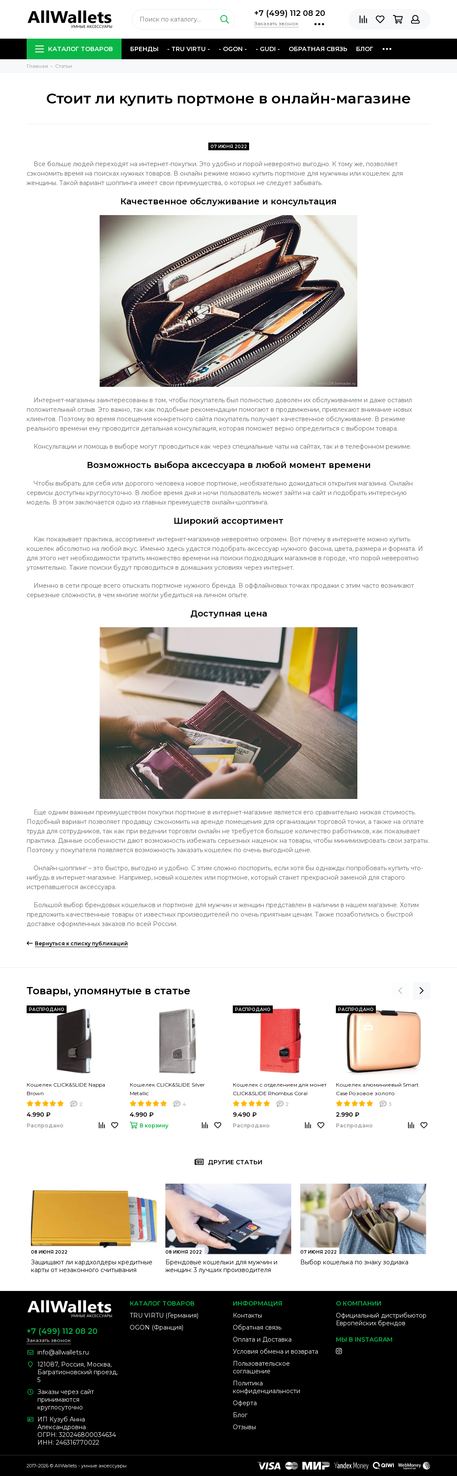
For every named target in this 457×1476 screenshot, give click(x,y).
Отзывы (244, 1427)
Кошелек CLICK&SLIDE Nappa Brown (66, 1088)
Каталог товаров (74, 49)
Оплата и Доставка (262, 1339)
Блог (364, 49)
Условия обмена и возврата (275, 1351)
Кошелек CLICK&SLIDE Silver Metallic (167, 1088)
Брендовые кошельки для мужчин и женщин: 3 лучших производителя (221, 1266)
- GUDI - (268, 49)
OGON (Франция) (156, 1327)
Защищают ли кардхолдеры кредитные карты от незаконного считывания (91, 1266)
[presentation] (400, 990)
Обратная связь (318, 49)
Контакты (247, 1315)
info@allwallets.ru (63, 1352)
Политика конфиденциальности (266, 1387)
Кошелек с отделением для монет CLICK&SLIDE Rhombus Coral (279, 1088)
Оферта (245, 1403)
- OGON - (233, 49)
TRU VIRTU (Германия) (164, 1315)
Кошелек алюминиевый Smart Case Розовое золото (377, 1088)
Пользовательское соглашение (261, 1367)
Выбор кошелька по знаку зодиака (354, 1262)
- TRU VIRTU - (188, 49)
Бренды (144, 49)
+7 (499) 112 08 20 (289, 13)
